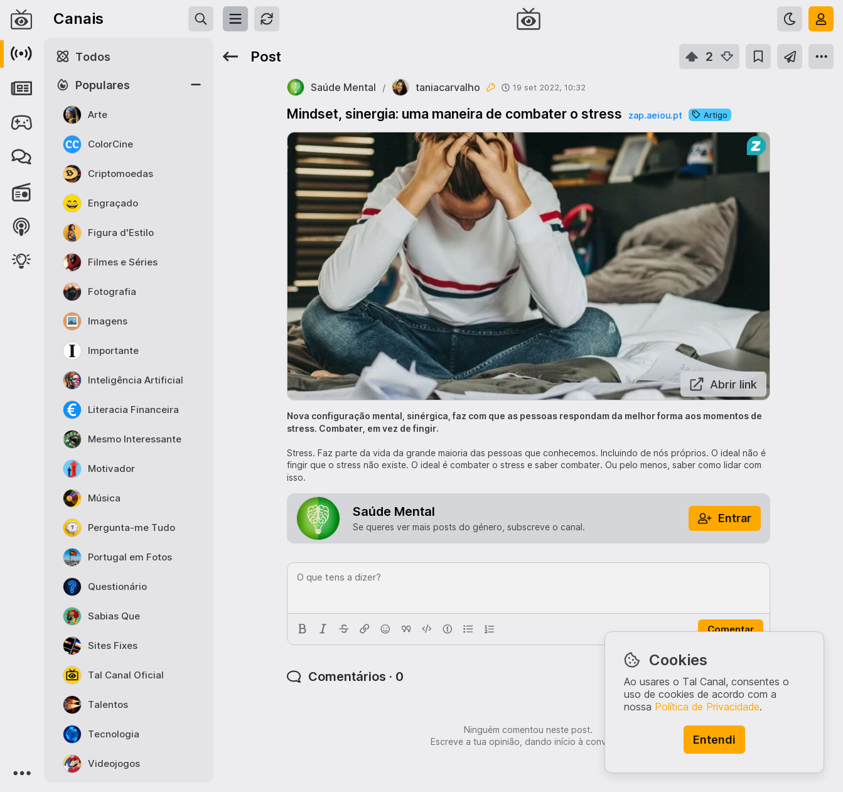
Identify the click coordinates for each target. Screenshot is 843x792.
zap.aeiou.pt (655, 115)
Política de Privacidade (707, 706)
